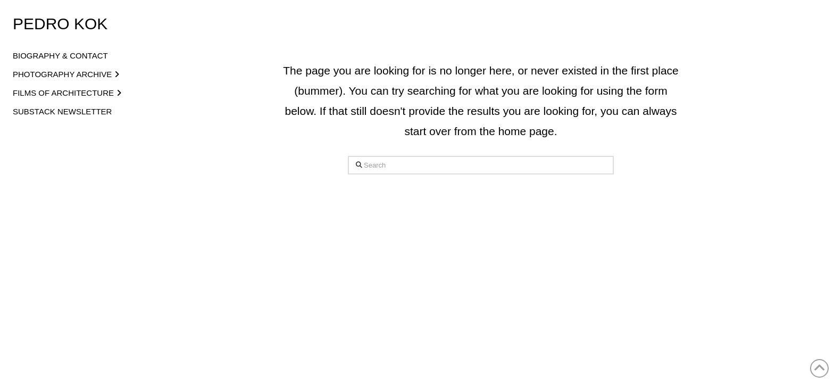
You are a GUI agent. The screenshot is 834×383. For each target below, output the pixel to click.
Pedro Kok (60, 24)
